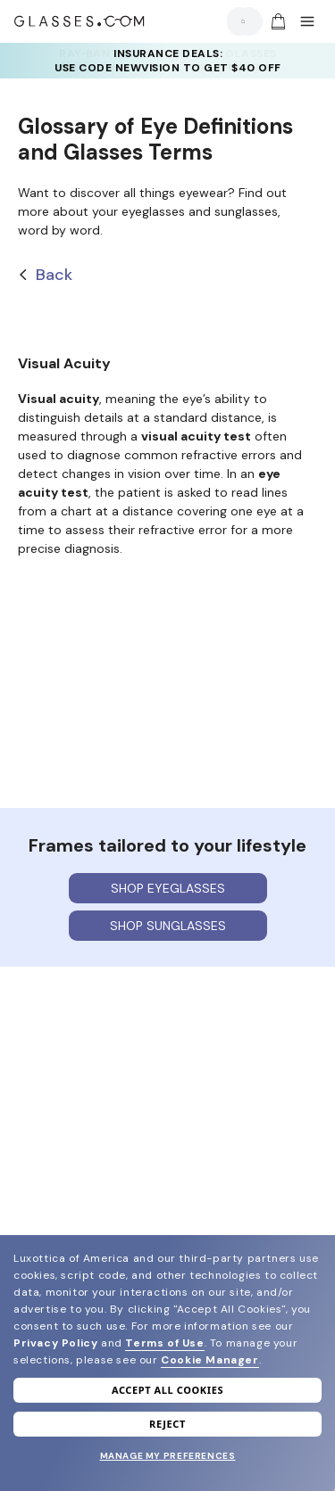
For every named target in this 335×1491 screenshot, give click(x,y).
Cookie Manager (209, 1360)
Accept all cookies (167, 1389)
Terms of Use (164, 1343)
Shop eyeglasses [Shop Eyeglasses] (168, 888)
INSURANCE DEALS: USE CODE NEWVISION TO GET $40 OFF (167, 60)
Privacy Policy (55, 1343)
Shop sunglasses (168, 926)
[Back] (167, 275)
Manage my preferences (168, 1456)
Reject (167, 1423)
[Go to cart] (276, 21)
